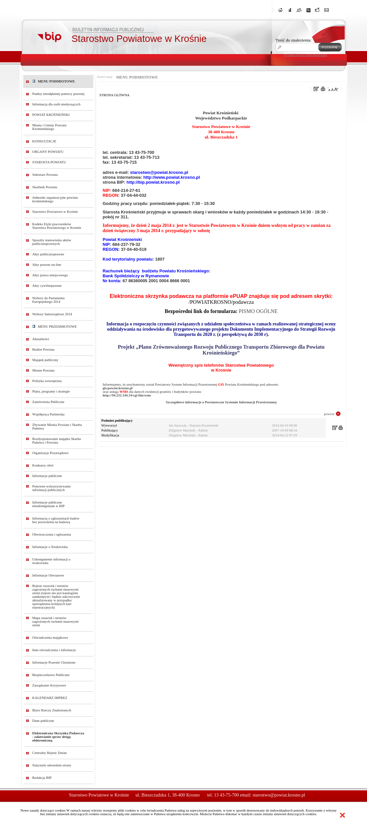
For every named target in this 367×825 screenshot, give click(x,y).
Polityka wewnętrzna (47, 381)
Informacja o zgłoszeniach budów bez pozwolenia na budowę (56, 520)
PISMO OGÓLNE (258, 311)
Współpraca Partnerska (48, 414)
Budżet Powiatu (43, 349)
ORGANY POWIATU (48, 152)
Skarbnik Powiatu (44, 187)
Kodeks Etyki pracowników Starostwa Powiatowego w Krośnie (56, 225)
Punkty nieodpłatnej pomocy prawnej (58, 94)
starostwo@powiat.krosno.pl (278, 795)
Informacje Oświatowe (48, 575)
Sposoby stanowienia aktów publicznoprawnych (51, 242)
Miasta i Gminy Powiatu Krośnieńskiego (49, 127)
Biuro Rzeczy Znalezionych (51, 710)
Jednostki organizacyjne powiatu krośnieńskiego (55, 199)
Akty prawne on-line (46, 264)
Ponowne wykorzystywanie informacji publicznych (51, 488)
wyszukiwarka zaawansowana (305, 55)
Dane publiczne (43, 721)
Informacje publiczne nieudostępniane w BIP (48, 504)
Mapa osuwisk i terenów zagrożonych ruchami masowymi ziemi (55, 621)
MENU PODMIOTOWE (53, 81)
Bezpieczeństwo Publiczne (51, 675)
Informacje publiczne (47, 476)
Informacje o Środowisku (50, 547)
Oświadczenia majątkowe (50, 637)
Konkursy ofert (43, 465)
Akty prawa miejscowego (50, 275)
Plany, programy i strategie (51, 391)
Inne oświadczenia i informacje (54, 650)
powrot (329, 414)
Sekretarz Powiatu (45, 174)
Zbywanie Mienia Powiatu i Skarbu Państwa (57, 426)
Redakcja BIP (42, 777)
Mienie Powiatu (43, 370)
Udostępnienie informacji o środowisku (51, 561)
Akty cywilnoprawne (47, 285)
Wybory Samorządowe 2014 (52, 314)
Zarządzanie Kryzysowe (49, 685)
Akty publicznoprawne (48, 254)
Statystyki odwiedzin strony (51, 765)
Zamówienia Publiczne (48, 402)
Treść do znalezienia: (294, 40)
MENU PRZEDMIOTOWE (54, 326)
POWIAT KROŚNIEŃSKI (51, 115)
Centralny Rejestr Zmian (49, 753)
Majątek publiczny (45, 360)
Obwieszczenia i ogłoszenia (51, 534)
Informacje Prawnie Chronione (54, 662)
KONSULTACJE (44, 141)
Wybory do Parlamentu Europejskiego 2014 (48, 299)
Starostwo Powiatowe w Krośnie (55, 211)
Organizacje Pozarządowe (50, 453)
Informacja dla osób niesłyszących (56, 104)
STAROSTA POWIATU (49, 162)
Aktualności (40, 339)
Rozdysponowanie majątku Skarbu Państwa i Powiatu (56, 440)
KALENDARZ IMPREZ (49, 698)
